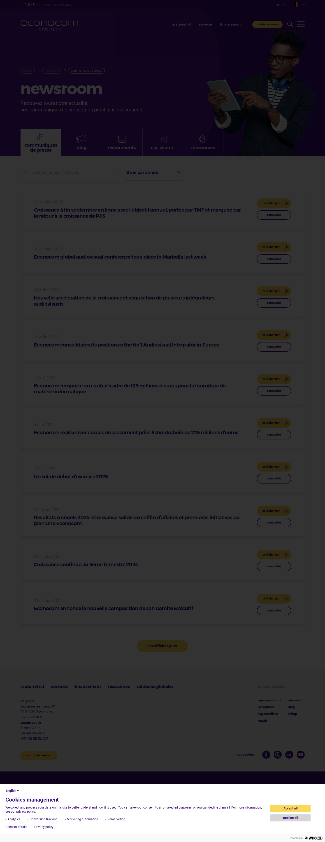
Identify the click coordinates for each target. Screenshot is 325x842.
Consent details (16, 827)
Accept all (290, 808)
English (13, 790)
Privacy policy (43, 827)
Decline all (290, 818)
